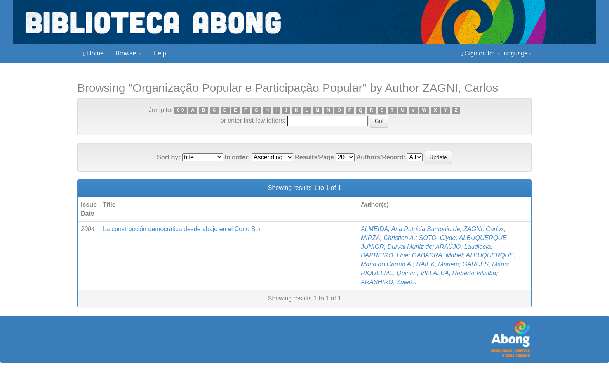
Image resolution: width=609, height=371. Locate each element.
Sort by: (168, 157)
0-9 (180, 110)
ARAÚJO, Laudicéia (463, 246)
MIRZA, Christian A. (388, 238)
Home (93, 53)
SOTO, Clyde (437, 238)
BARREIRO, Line (385, 255)
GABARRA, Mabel (437, 255)
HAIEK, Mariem (437, 264)
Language (516, 53)
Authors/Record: (381, 157)
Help (159, 53)
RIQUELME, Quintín (389, 273)
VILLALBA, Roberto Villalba (458, 273)
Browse (128, 53)
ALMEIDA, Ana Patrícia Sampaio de (410, 229)
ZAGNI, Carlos (483, 229)
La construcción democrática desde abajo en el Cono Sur (182, 229)
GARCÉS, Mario (485, 264)
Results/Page (314, 157)
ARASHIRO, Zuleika (389, 282)
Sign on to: (480, 53)
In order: (237, 157)
